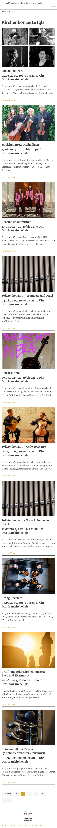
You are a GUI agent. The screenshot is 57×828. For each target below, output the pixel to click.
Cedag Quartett (12, 598)
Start (42, 825)
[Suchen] (53, 11)
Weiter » (6, 800)
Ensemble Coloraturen (16, 222)
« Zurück (7, 794)
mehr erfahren (8, 100)
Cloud (36, 825)
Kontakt (5, 825)
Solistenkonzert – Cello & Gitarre (24, 446)
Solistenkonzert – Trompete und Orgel (27, 295)
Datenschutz (27, 825)
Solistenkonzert (12, 71)
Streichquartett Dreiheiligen (20, 144)
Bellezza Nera (11, 373)
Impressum (15, 825)
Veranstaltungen (9, 11)
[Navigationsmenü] (53, 5)
